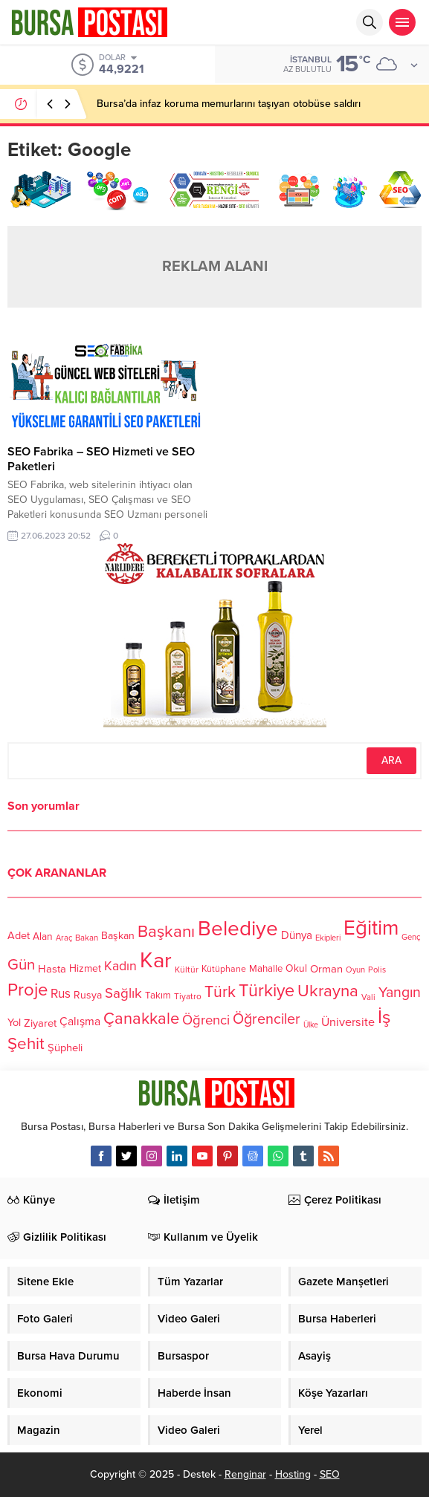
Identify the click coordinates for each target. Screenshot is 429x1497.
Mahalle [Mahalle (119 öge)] (266, 969)
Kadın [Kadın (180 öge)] (120, 966)
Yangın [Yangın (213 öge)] (399, 992)
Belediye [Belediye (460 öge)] (238, 928)
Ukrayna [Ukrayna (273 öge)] (327, 991)
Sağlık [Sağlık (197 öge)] (123, 992)
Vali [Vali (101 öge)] (368, 997)
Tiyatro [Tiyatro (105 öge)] (187, 996)
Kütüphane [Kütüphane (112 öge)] (223, 969)
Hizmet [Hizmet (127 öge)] (85, 968)
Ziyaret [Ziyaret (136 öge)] (40, 1023)
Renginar (245, 1474)
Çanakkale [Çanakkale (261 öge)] (141, 1018)
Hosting (293, 1474)
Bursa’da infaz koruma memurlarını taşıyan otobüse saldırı (229, 103)
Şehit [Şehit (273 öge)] (26, 1043)
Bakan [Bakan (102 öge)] (86, 938)
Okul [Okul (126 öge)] (296, 968)
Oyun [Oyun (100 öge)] (355, 970)
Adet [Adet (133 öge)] (18, 935)
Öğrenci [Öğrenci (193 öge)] (206, 1020)
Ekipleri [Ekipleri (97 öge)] (328, 937)
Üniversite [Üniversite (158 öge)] (348, 1021)
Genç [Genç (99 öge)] (411, 937)
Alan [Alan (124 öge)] (43, 935)
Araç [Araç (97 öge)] (64, 937)
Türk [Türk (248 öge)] (220, 991)
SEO (330, 1474)
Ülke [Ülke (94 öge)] (310, 1025)
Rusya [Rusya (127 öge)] (88, 995)
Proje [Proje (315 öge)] (27, 990)
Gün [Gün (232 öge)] (21, 964)
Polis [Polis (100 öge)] (377, 970)
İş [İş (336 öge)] (384, 1017)
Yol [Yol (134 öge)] (14, 1022)
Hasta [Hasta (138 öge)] (52, 968)
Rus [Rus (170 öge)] (61, 993)
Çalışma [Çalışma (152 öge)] (79, 1021)
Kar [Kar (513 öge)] (156, 960)
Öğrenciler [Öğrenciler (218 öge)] (266, 1019)
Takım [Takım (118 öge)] (158, 995)
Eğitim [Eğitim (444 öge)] (371, 928)
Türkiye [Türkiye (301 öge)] (266, 990)
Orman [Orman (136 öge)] (326, 968)
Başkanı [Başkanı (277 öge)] (166, 931)
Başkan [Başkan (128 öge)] (118, 935)
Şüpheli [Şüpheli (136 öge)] (65, 1047)
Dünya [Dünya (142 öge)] (296, 935)
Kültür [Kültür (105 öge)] (187, 969)
